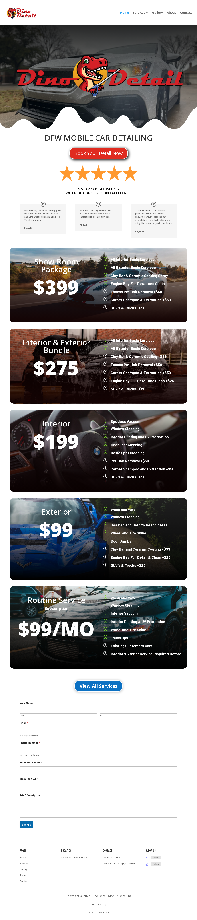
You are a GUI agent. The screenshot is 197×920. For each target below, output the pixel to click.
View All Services (98, 686)
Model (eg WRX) (29, 779)
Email (24, 723)
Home (124, 13)
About (171, 13)
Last (102, 715)
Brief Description (30, 795)
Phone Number (30, 742)
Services (139, 13)
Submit (26, 824)
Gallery (157, 13)
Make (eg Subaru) (31, 762)
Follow (155, 857)
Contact (186, 13)
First (22, 715)
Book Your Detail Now (98, 153)
